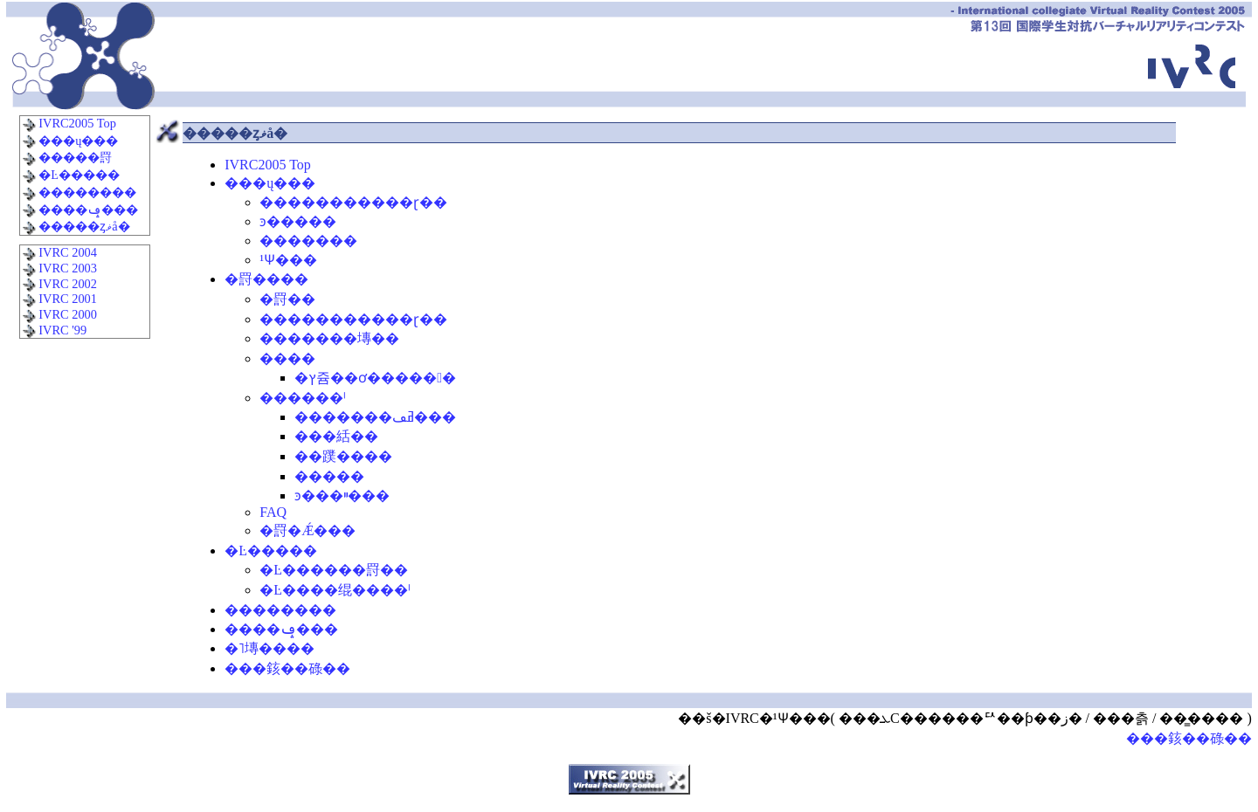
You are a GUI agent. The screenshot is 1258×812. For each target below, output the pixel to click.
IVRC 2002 (59, 284)
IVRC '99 (54, 330)
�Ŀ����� (71, 175)
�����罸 (67, 157)
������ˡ (302, 397)
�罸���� (266, 279)
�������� (79, 192)
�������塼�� (329, 338)
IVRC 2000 (59, 314)
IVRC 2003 (59, 268)
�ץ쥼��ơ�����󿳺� (375, 377)
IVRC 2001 (59, 299)
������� (308, 240)
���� (287, 358)
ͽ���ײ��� (342, 495)
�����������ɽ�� (353, 202)
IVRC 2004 (59, 252)
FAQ (273, 512)
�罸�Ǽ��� (307, 530)
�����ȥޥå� (76, 226)
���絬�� (336, 436)
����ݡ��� (80, 210)
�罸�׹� (287, 299)
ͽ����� (297, 221)
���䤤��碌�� (287, 668)
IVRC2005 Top (69, 123)
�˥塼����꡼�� (269, 648)
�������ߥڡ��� (375, 416)
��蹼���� (343, 456)
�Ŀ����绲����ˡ (335, 589)
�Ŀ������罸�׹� (333, 569)
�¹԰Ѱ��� (288, 259)
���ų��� (70, 141)
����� (329, 476)
